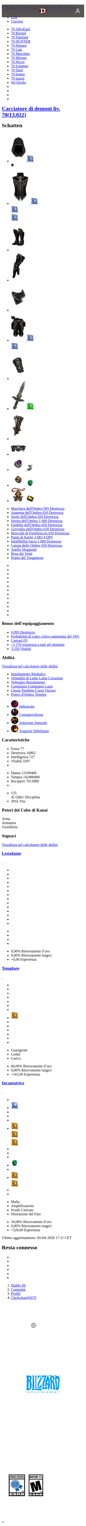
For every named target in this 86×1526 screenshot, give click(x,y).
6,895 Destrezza (23, 632)
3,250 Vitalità (21, 649)
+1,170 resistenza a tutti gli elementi (37, 645)
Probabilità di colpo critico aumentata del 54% (45, 636)
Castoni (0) (19, 640)
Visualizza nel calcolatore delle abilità (30, 666)
